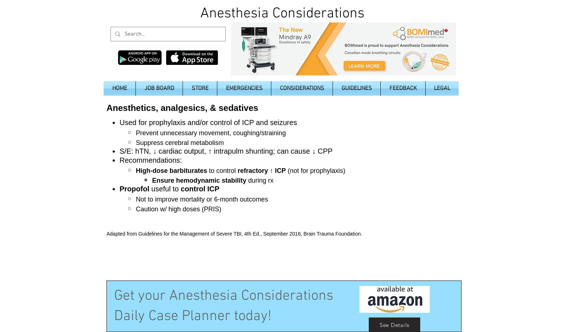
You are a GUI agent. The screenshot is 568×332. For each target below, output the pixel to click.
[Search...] (167, 34)
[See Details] (394, 325)
